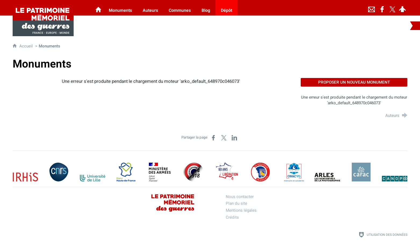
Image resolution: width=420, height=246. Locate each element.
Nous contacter (240, 197)
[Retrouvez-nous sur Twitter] (392, 8)
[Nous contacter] (371, 8)
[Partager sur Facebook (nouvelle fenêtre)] (213, 137)
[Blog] (206, 8)
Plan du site (236, 203)
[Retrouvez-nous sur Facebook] (382, 8)
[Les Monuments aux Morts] (98, 8)
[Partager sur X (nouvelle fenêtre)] (223, 137)
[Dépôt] (227, 8)
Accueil (26, 46)
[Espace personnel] (402, 8)
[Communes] (179, 8)
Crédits (232, 217)
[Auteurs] (150, 8)
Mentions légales (241, 210)
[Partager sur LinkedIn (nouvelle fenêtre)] (234, 137)
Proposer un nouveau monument (354, 82)
